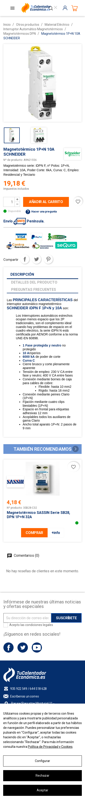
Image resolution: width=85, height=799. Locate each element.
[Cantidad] (9, 202)
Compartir (24, 259)
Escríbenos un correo (24, 696)
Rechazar (42, 775)
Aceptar (42, 790)
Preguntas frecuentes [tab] (33, 289)
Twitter (22, 647)
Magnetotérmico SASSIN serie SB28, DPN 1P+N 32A (38, 514)
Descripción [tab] (22, 274)
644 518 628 (38, 688)
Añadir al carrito (46, 202)
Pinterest (48, 259)
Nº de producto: (13, 160)
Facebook (8, 647)
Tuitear (36, 259)
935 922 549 (18, 688)
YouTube (37, 647)
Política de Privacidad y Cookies (50, 746)
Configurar (42, 761)
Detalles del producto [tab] (34, 282)
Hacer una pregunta (41, 211)
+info (55, 533)
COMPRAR (34, 533)
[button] (75, 449)
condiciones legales (39, 625)
